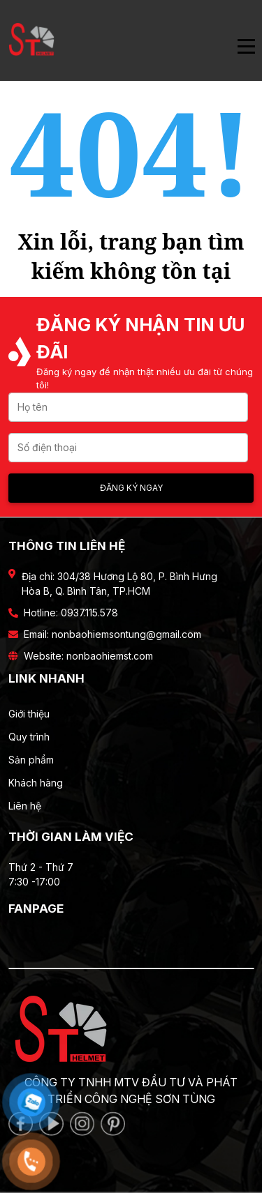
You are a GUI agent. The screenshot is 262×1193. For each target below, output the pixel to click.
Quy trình (29, 737)
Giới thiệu (29, 714)
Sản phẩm (31, 760)
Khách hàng (35, 783)
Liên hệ (24, 806)
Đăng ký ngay (131, 487)
